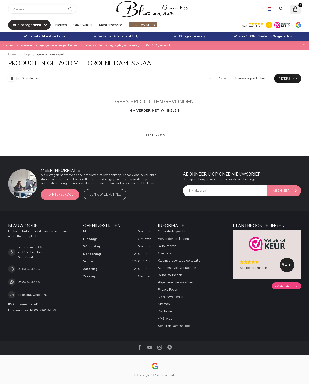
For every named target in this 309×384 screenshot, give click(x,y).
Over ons (164, 253)
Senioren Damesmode (174, 326)
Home (12, 54)
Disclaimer (165, 311)
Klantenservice (110, 24)
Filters (288, 78)
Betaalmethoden (170, 275)
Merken (61, 24)
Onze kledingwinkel (172, 231)
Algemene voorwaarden (175, 282)
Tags (26, 54)
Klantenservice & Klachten (177, 268)
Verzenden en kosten (173, 239)
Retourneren (167, 246)
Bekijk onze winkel (105, 194)
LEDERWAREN (143, 24)
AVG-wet (165, 318)
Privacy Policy (168, 289)
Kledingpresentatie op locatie (179, 260)
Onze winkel (82, 24)
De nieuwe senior (170, 297)
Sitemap (164, 304)
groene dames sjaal (50, 54)
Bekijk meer (285, 285)
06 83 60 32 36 (29, 269)
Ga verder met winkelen (154, 110)
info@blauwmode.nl (32, 295)
